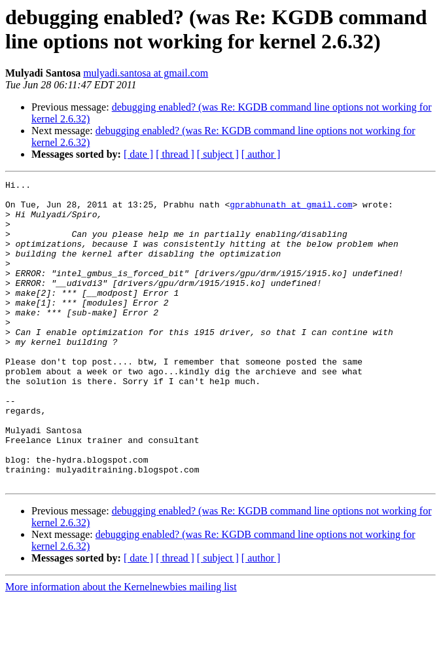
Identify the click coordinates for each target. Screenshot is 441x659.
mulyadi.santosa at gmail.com (145, 73)
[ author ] (261, 154)
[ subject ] (218, 154)
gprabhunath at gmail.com (291, 210)
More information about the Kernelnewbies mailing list (121, 647)
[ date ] (138, 154)
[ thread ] (175, 154)
